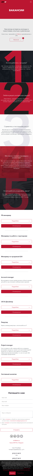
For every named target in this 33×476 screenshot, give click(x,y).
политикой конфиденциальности (18, 420)
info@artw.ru (16, 440)
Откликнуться (16, 226)
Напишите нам (16, 393)
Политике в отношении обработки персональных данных (16, 469)
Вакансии (16, 39)
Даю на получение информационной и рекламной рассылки (16, 423)
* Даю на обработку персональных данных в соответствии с (15, 420)
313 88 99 (16, 453)
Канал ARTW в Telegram (16, 442)
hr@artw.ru (19, 34)
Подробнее (15, 221)
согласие (7, 419)
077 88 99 (16, 458)
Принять (12, 473)
